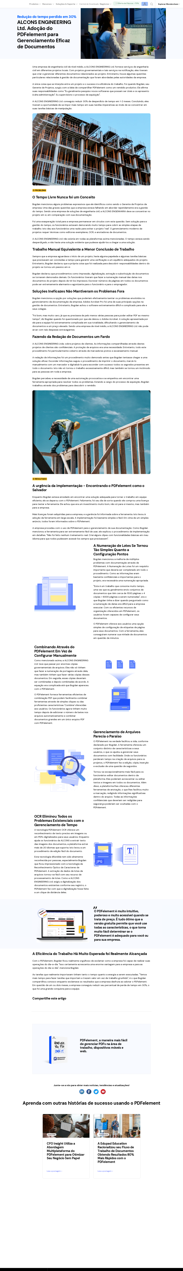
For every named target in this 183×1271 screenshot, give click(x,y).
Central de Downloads (91, 4)
